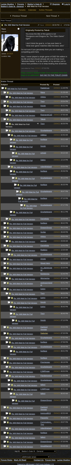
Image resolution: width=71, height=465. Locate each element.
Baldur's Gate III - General (12, 6)
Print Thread (6, 21)
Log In (66, 4)
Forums (20, 4)
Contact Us (39, 460)
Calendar (32, 10)
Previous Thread (18, 16)
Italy (9, 56)
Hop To (17, 451)
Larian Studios (7, 4)
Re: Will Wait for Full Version (17, 25)
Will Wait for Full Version (17, 89)
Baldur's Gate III (35, 4)
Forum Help (50, 460)
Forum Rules (6, 460)
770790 (67, 25)
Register (55, 4)
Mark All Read (20, 460)
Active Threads (45, 10)
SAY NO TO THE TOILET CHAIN (54, 75)
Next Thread (53, 16)
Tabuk (41, 25)
